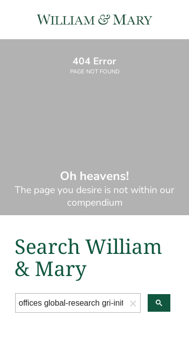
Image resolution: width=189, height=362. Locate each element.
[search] (71, 303)
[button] (133, 303)
